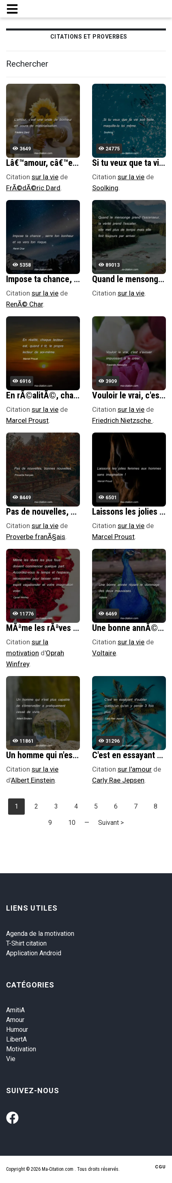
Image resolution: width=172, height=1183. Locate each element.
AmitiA (15, 1010)
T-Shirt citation (26, 943)
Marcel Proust (27, 420)
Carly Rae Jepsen (118, 780)
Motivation (21, 1049)
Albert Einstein (33, 780)
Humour (17, 1029)
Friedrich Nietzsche (122, 420)
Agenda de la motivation (40, 933)
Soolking (105, 188)
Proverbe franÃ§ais (35, 537)
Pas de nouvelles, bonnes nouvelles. (70, 512)
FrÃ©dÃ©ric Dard (33, 188)
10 (71, 822)
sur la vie (45, 177)
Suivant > (111, 822)
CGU (160, 1167)
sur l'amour (135, 769)
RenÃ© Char (24, 304)
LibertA (16, 1039)
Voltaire (104, 653)
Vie (10, 1059)
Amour (15, 1020)
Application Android (33, 953)
